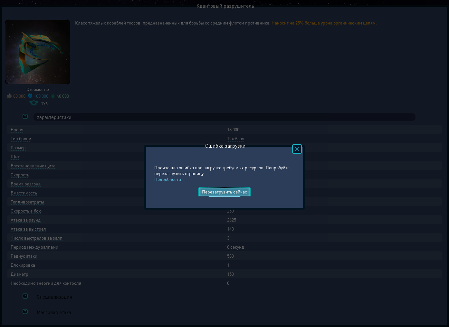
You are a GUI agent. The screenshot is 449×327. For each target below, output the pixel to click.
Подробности (167, 179)
